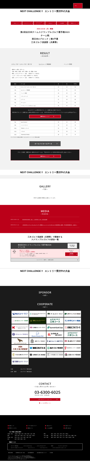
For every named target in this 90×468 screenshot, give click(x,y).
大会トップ (16, 23)
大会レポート (49, 432)
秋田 (28, 441)
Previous (4, 14)
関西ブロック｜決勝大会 (24, 254)
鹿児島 (70, 444)
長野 (30, 444)
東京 (30, 442)
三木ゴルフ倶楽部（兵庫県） (28, 256)
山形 (31, 441)
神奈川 (33, 442)
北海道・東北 (10, 441)
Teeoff (56, 452)
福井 (24, 444)
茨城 (15, 442)
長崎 (58, 444)
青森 (19, 441)
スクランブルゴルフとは (29, 452)
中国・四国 (46, 442)
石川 (21, 444)
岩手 (22, 441)
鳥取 (52, 442)
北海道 (16, 441)
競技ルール (73, 23)
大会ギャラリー (68, 432)
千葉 (27, 442)
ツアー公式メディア (32, 432)
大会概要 (62, 23)
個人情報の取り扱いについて (41, 458)
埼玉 (24, 442)
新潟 (15, 444)
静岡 (18, 446)
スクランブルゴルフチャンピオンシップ (65, 454)
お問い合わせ (68, 435)
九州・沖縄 (46, 444)
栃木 (18, 442)
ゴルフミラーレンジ (34, 454)
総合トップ (11, 432)
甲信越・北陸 (10, 444)
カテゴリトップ (28, 23)
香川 (69, 442)
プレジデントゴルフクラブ (68, 452)
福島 (34, 441)
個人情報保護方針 (30, 458)
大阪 (58, 441)
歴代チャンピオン (13, 435)
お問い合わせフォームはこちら (45, 405)
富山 (18, 444)
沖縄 (73, 444)
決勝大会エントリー (45, 118)
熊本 (61, 444)
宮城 (25, 441)
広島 (61, 442)
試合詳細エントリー (71, 259)
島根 (55, 442)
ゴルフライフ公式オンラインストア (18, 454)
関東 (8, 442)
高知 (75, 442)
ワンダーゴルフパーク (47, 454)
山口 (63, 442)
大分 (63, 444)
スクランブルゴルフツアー (45, 452)
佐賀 (55, 444)
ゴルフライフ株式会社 (15, 452)
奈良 (63, 441)
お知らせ (50, 23)
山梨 (27, 444)
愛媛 (72, 442)
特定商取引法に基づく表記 (20, 458)
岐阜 (15, 446)
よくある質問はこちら (46, 410)
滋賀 (52, 441)
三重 (24, 446)
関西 (45, 441)
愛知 (21, 446)
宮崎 (66, 444)
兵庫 (61, 441)
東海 (8, 446)
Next (86, 14)
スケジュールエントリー (39, 23)
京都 (55, 441)
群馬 (21, 442)
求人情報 (50, 458)
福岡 (52, 444)
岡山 (58, 442)
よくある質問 (49, 435)
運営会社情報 (10, 458)
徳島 (66, 442)
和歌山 (67, 441)
